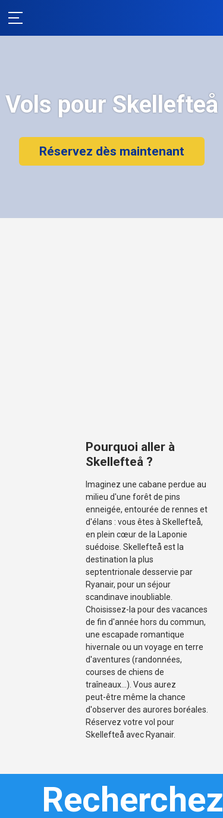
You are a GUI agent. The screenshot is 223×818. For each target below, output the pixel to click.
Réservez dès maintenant (111, 151)
